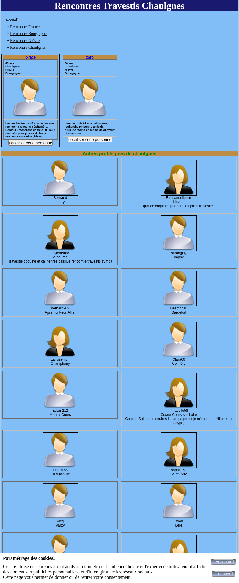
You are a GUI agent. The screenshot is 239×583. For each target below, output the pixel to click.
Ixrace (30, 57)
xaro (90, 57)
